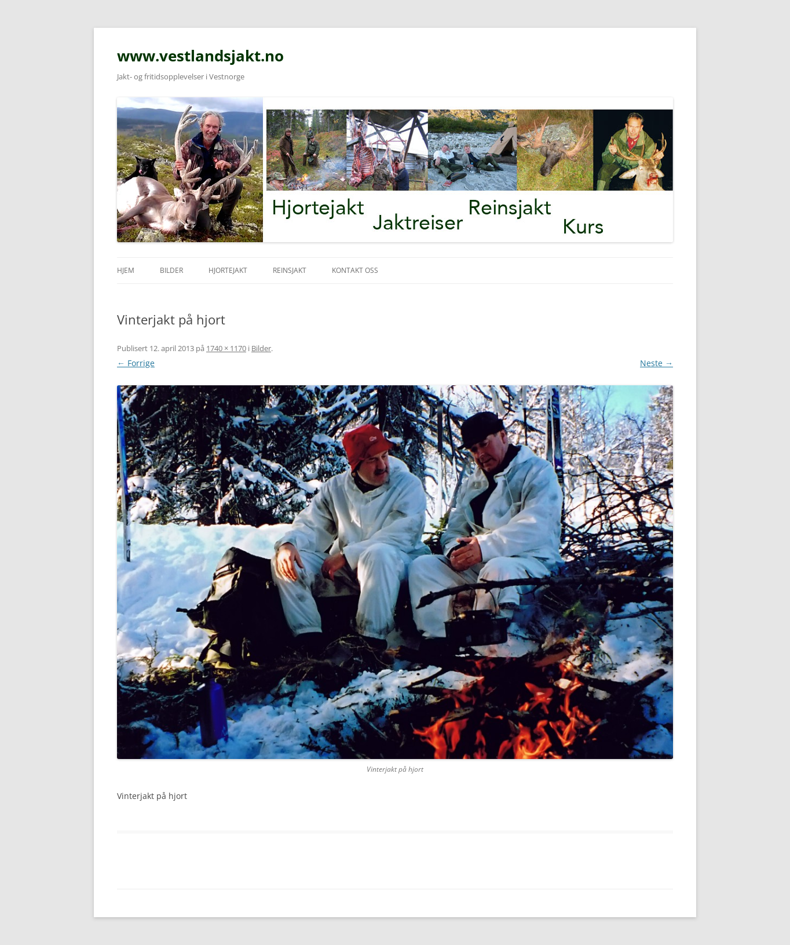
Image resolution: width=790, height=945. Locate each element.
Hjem (125, 270)
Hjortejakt (228, 270)
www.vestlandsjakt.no (200, 55)
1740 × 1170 (226, 348)
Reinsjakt (289, 270)
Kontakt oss (355, 270)
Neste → (656, 362)
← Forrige (136, 362)
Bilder (171, 270)
